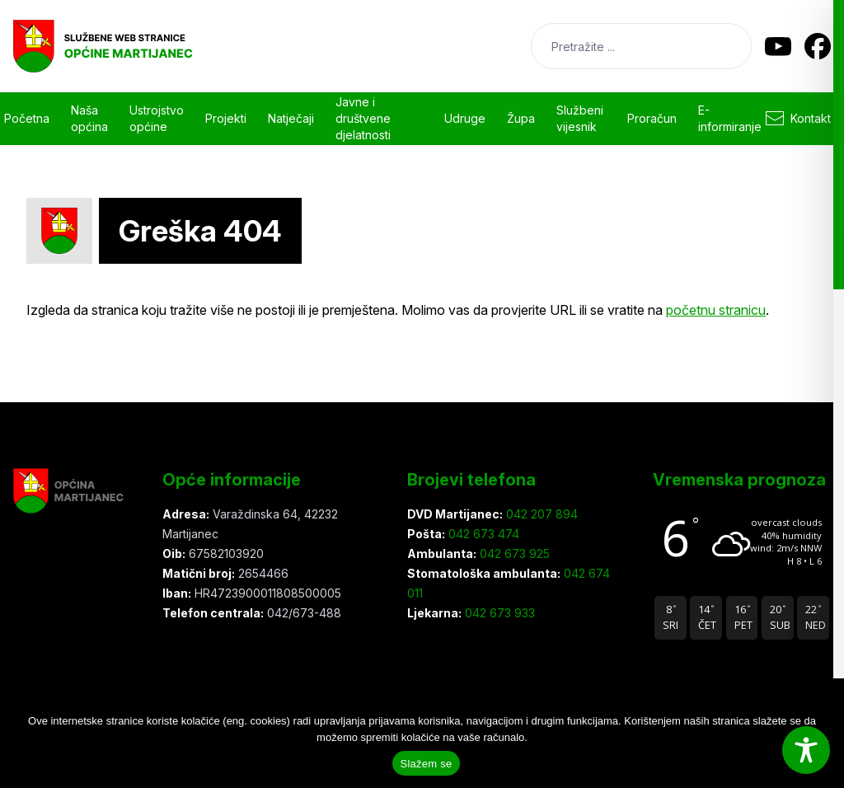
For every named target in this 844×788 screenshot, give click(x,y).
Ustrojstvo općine (156, 118)
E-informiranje (730, 118)
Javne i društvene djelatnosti (363, 118)
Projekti (225, 118)
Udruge (464, 118)
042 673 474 (482, 534)
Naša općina (89, 118)
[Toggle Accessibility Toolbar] (806, 750)
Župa (521, 118)
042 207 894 (540, 514)
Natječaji (291, 118)
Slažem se (426, 764)
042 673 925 (513, 553)
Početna (26, 118)
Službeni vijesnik (579, 118)
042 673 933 (498, 613)
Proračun (652, 118)
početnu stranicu (716, 310)
